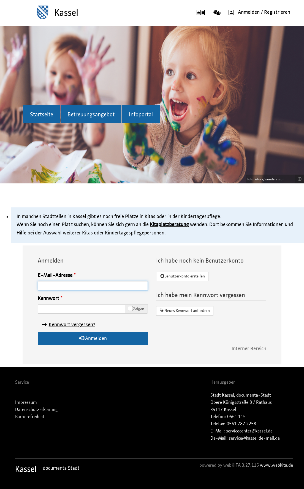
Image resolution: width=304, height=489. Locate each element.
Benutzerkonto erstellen (182, 276)
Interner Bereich (249, 348)
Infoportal (141, 114)
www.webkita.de (276, 465)
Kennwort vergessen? (72, 324)
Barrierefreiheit (29, 417)
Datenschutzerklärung (36, 409)
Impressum (26, 402)
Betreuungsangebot (91, 114)
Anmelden (93, 338)
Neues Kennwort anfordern (185, 310)
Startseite (41, 114)
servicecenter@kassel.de (249, 431)
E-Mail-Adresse (55, 275)
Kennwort (48, 298)
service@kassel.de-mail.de (254, 438)
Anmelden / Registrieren (257, 12)
